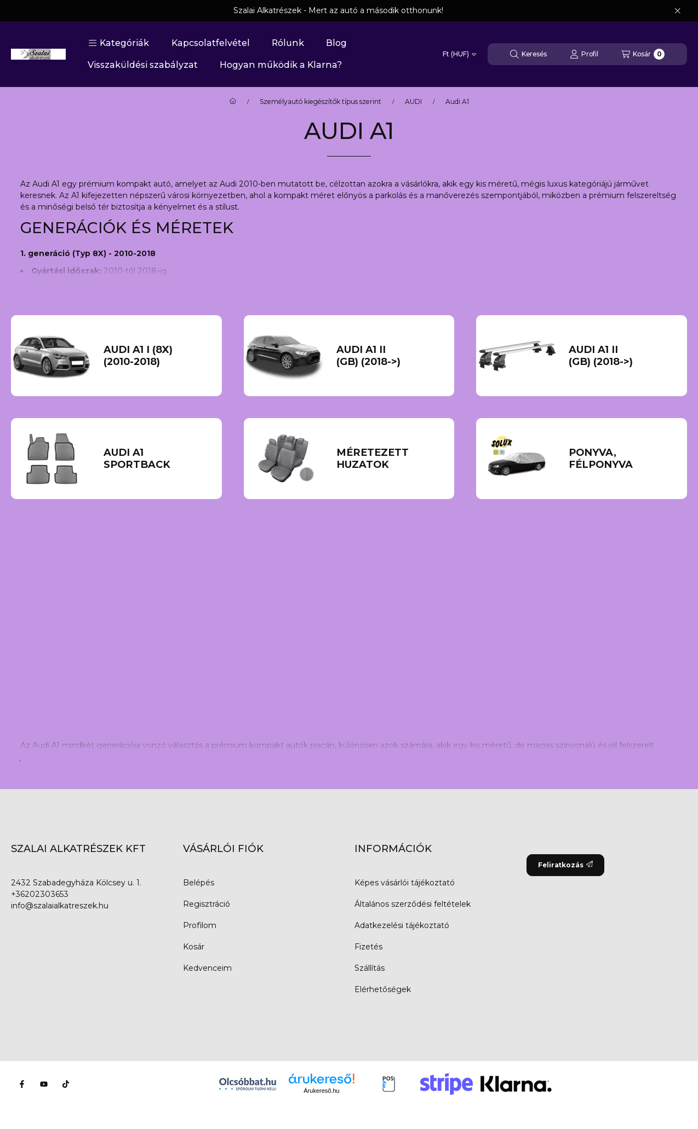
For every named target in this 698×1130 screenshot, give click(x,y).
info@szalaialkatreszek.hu (59, 906)
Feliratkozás (565, 865)
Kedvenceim (207, 968)
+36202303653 (39, 894)
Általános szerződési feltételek (412, 904)
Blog (336, 43)
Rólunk (288, 43)
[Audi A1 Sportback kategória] (157, 459)
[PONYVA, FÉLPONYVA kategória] (622, 459)
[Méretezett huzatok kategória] (389, 459)
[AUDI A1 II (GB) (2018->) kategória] (389, 356)
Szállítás (369, 968)
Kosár (193, 947)
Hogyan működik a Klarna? (281, 65)
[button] (119, 43)
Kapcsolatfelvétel (210, 43)
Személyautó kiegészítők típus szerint (320, 102)
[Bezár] (677, 10)
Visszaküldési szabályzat (143, 65)
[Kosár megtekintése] (643, 54)
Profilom (199, 925)
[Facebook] (22, 1084)
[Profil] (584, 54)
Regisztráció (206, 904)
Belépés (198, 883)
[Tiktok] (66, 1084)
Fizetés (368, 947)
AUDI (413, 102)
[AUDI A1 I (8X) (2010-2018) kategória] (157, 356)
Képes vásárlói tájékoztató (404, 883)
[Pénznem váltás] (459, 54)
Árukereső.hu (321, 1090)
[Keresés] (528, 54)
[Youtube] (44, 1084)
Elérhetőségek (382, 989)
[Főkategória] (233, 102)
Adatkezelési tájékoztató (401, 925)
